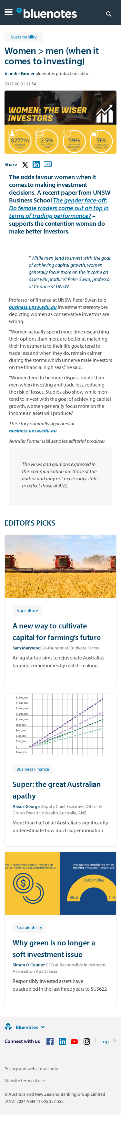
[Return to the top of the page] (108, 1041)
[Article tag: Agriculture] (27, 610)
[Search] (108, 13)
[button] (9, 13)
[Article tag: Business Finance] (33, 769)
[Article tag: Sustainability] (29, 927)
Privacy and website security (31, 1069)
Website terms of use (25, 1080)
